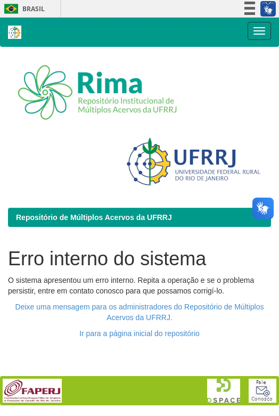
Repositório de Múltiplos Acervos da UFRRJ (94, 217)
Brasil (22, 8)
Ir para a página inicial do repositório (139, 333)
